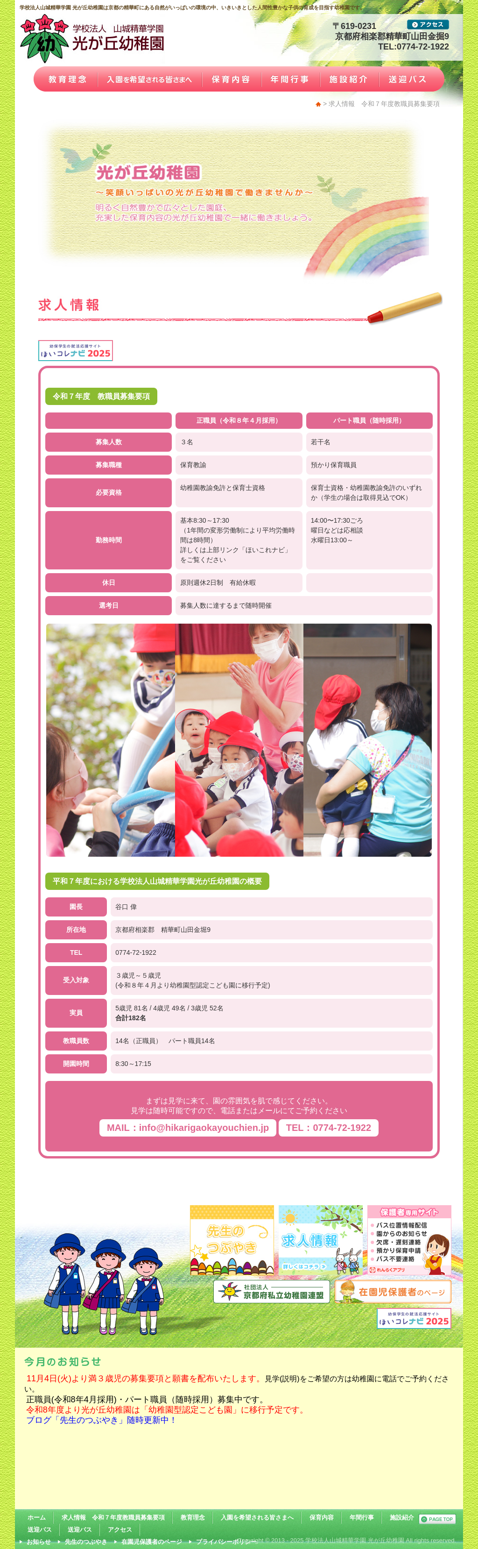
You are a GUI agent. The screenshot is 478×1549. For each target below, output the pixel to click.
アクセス (120, 1529)
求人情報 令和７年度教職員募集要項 (113, 1517)
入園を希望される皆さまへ (257, 1517)
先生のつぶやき (86, 1541)
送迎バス (40, 1529)
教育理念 (193, 1517)
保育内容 (321, 1517)
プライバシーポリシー (226, 1541)
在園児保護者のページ (151, 1541)
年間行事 (362, 1517)
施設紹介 (402, 1517)
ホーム (37, 1517)
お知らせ (39, 1541)
